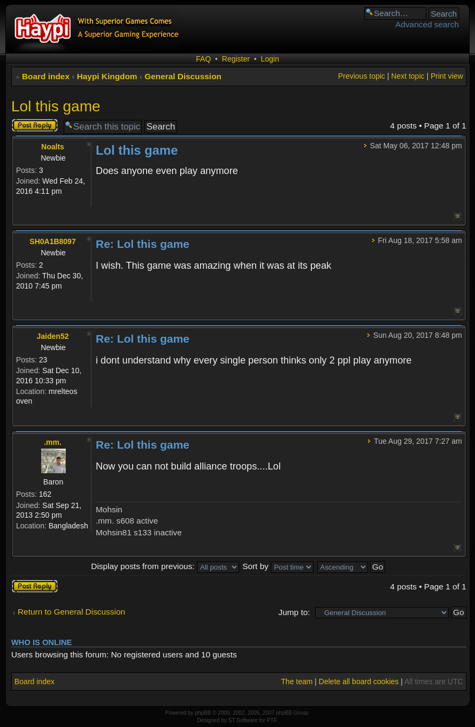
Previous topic (361, 76)
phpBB (203, 713)
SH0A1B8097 (52, 241)
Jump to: (294, 612)
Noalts (52, 146)
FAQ (203, 59)
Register (236, 59)
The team (296, 681)
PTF (272, 720)
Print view (447, 76)
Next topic (407, 76)
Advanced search (427, 24)
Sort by (277, 566)
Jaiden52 (53, 336)
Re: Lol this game (142, 244)
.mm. (53, 442)
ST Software (243, 720)
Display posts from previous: (165, 566)
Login (270, 59)
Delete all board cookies (359, 681)
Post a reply (34, 125)
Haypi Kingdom (107, 76)
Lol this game (56, 106)
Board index (46, 76)
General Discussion (182, 76)
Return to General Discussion (71, 611)
